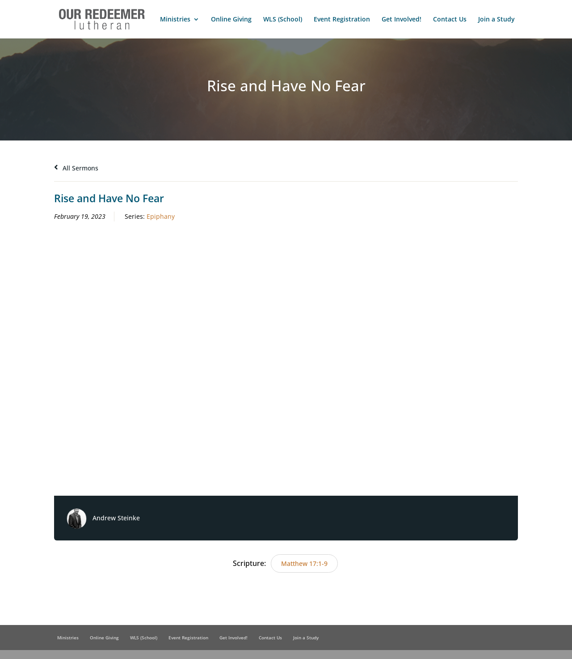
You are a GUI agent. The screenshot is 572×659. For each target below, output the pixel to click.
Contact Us (450, 19)
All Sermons (76, 168)
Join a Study (496, 19)
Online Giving (231, 19)
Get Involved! (401, 19)
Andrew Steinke (116, 518)
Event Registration (342, 19)
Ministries (175, 19)
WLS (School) (282, 19)
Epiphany (161, 216)
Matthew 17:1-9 (304, 563)
